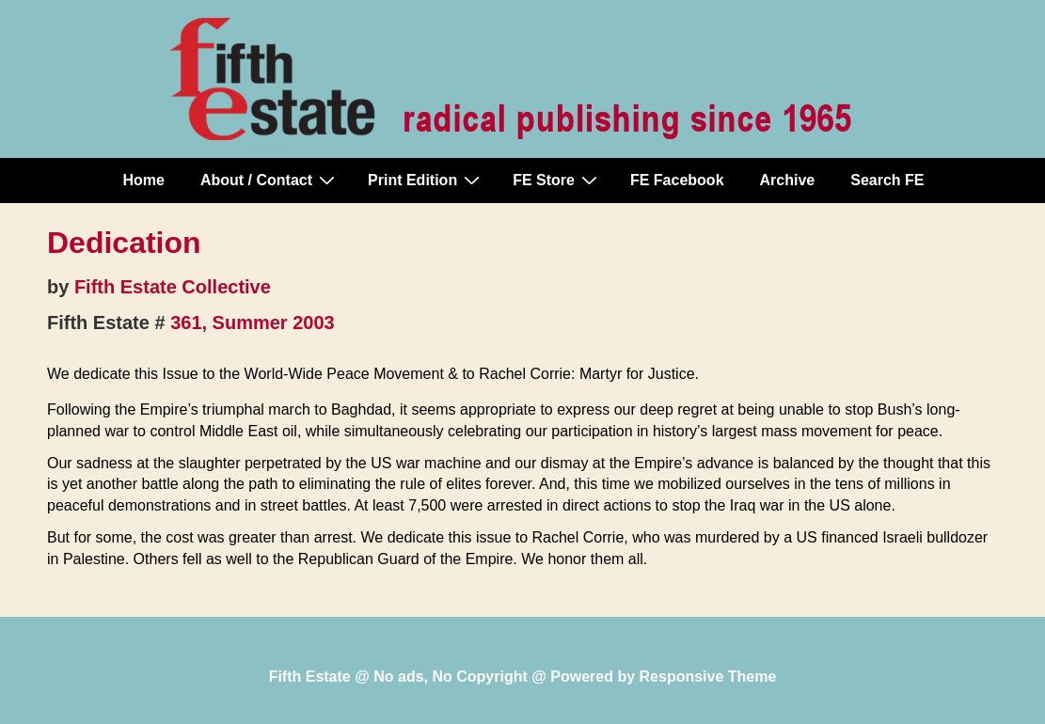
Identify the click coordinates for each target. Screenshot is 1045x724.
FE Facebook (677, 180)
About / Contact (270, 179)
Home (144, 180)
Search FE (887, 180)
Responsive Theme (708, 677)
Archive (787, 180)
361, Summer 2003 (252, 322)
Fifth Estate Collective (172, 286)
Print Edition (426, 179)
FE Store (557, 179)
